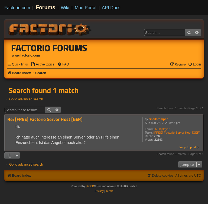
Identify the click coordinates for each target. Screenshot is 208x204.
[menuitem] (42, 64)
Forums (46, 7)
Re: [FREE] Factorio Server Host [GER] (45, 119)
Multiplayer (162, 129)
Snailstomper (158, 119)
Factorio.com (17, 7)
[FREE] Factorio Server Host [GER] (177, 132)
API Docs (111, 7)
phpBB (90, 186)
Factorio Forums (49, 48)
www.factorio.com (26, 55)
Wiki (65, 7)
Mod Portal (85, 7)
